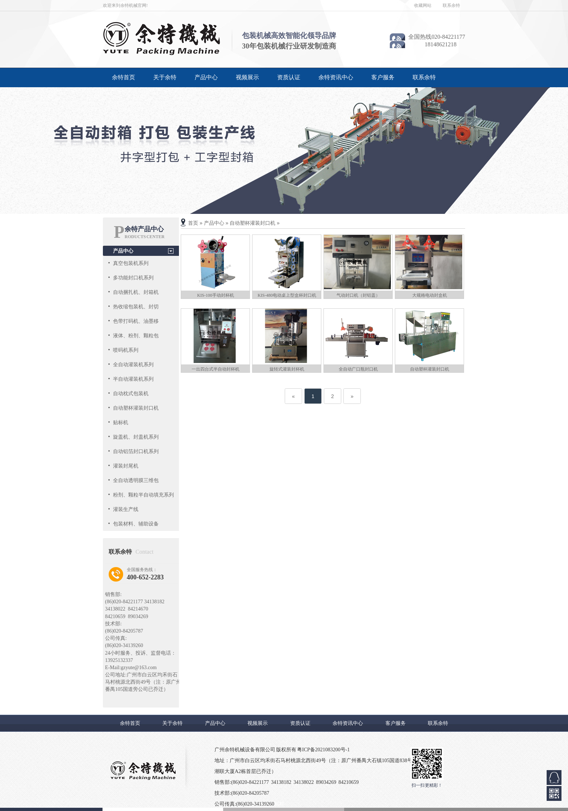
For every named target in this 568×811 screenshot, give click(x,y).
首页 (193, 223)
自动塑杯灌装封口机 (136, 408)
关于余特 (164, 77)
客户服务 (382, 77)
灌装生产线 (125, 509)
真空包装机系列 (131, 263)
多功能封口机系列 (133, 277)
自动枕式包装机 (131, 393)
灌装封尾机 (125, 466)
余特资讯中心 (335, 77)
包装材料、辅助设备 (136, 524)
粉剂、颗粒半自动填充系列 (143, 495)
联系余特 (451, 5)
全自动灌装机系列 (133, 364)
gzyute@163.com (139, 667)
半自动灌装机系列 (133, 379)
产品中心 (206, 77)
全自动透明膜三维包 (136, 480)
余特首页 (123, 77)
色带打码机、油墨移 (136, 321)
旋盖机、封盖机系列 (136, 437)
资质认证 (288, 77)
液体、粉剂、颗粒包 (136, 335)
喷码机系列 (125, 350)
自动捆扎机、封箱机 (136, 292)
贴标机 (120, 422)
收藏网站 (422, 5)
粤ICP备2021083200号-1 (323, 749)
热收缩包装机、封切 (136, 306)
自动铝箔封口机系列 (136, 451)
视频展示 (247, 77)
